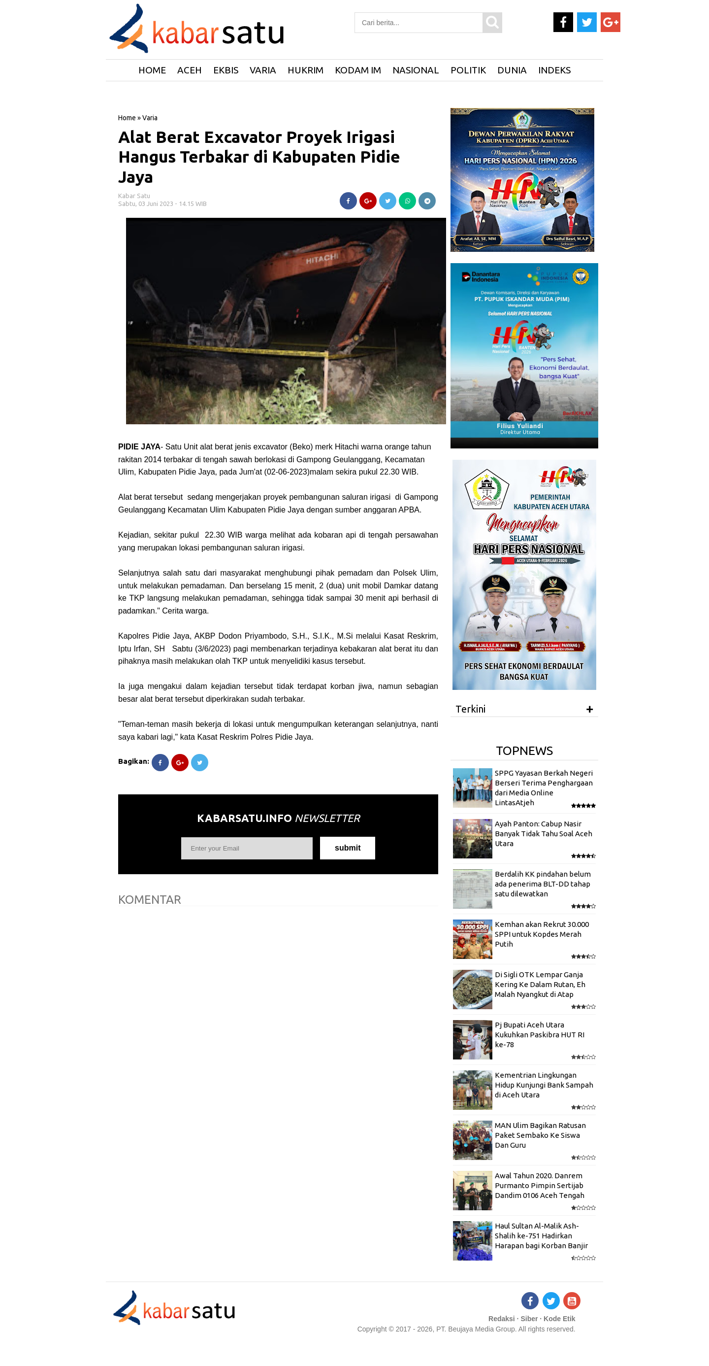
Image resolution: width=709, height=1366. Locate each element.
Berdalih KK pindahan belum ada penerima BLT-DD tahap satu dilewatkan (543, 884)
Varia (263, 70)
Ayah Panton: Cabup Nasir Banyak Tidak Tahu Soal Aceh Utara (543, 834)
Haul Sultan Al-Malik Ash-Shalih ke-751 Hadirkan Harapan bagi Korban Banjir (541, 1236)
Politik (468, 70)
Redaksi (501, 1319)
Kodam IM (358, 70)
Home (127, 118)
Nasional (415, 70)
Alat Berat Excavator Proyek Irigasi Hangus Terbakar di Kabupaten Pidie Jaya (259, 157)
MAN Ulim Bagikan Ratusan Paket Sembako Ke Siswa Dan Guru (540, 1135)
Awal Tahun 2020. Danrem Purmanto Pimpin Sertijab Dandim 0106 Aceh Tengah (539, 1185)
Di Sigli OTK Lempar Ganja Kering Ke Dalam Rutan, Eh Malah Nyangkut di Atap (540, 984)
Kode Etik (560, 1319)
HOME (152, 70)
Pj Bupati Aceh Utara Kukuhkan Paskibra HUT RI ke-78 (539, 1035)
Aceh (189, 70)
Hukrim (305, 70)
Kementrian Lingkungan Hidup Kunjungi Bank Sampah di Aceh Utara (544, 1085)
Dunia (512, 70)
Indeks (554, 70)
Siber (529, 1319)
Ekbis (225, 70)
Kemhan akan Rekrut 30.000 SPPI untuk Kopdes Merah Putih (542, 934)
